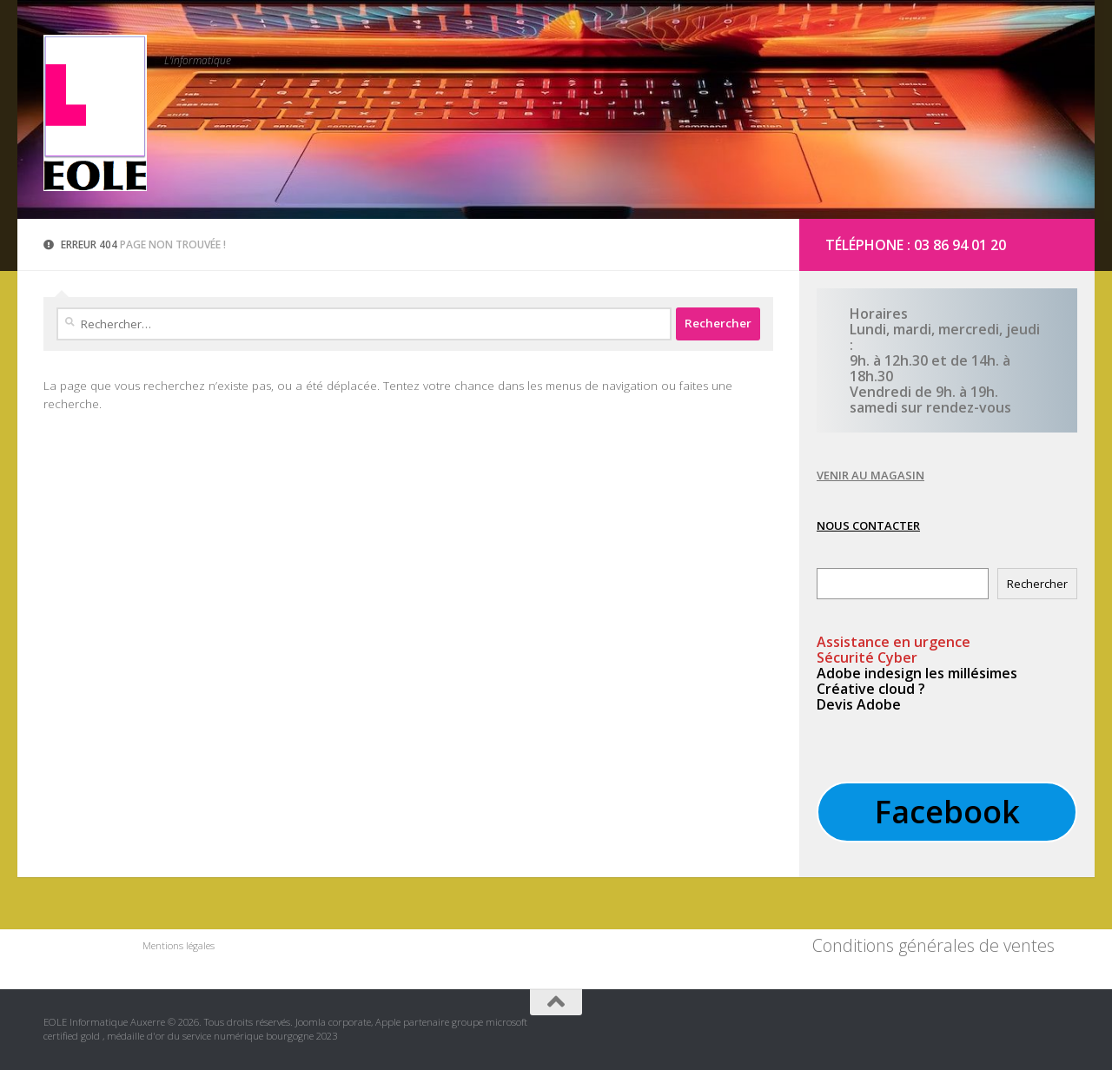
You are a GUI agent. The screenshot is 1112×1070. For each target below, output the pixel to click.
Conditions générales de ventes (933, 945)
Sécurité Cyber (867, 657)
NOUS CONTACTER (868, 525)
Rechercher (1037, 583)
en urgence (893, 641)
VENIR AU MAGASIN (870, 475)
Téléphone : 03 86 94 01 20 (915, 244)
